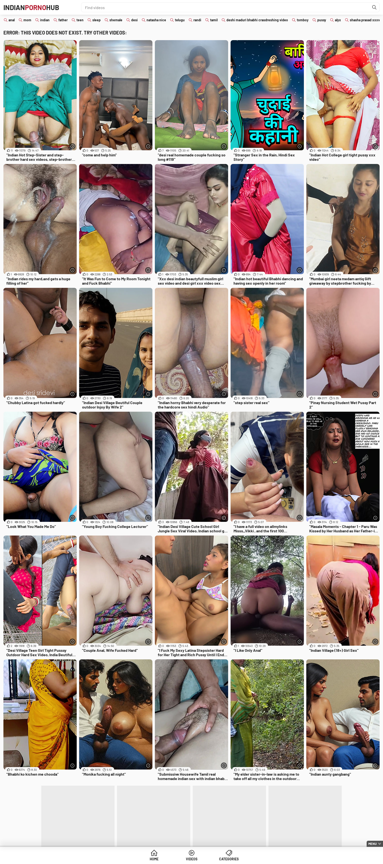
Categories (229, 859)
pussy (321, 20)
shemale (115, 20)
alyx (338, 20)
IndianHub (31, 7)
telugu (180, 20)
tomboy (303, 20)
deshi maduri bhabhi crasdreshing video (257, 20)
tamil (214, 20)
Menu (372, 844)
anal (12, 20)
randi (197, 20)
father (63, 20)
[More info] (72, 146)
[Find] (374, 7)
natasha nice (156, 20)
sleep (96, 20)
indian (45, 20)
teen (80, 20)
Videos (191, 859)
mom (27, 20)
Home (154, 859)
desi (134, 20)
